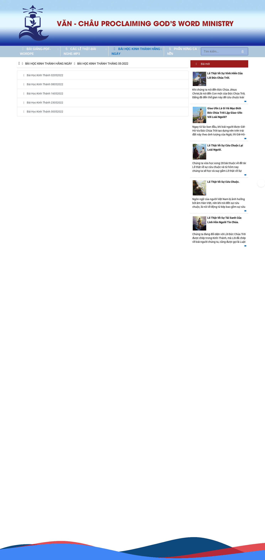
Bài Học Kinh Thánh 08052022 (42, 84)
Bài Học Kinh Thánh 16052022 (42, 93)
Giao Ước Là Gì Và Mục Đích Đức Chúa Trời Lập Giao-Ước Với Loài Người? (224, 113)
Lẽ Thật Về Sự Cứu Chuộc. (223, 181)
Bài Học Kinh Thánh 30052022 (42, 111)
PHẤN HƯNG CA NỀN (182, 51)
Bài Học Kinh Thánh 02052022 (42, 75)
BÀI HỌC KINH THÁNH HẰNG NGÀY (136, 51)
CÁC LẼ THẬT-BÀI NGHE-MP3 (80, 51)
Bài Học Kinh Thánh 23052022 (42, 102)
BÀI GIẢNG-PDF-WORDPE (35, 51)
